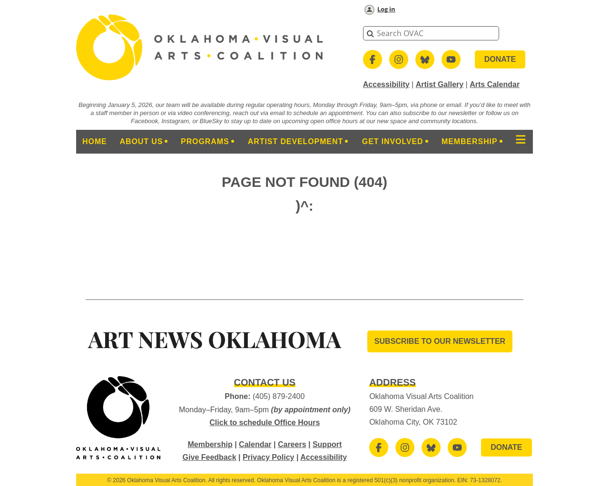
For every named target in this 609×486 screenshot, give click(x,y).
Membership (209, 444)
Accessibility (386, 84)
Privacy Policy (269, 457)
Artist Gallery (439, 84)
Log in (386, 9)
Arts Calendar (495, 84)
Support (327, 444)
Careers (292, 444)
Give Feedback (209, 457)
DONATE (500, 59)
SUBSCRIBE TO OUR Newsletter (439, 341)
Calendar (255, 444)
